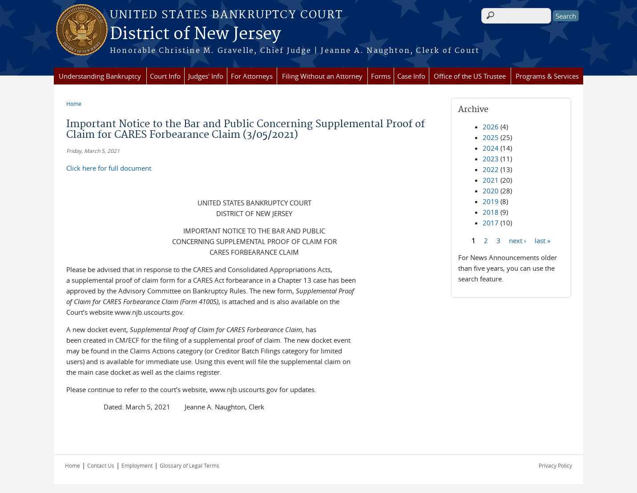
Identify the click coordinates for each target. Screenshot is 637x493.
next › (517, 240)
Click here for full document (108, 168)
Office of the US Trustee (470, 76)
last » (542, 240)
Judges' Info (205, 76)
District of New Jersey (195, 34)
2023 (491, 158)
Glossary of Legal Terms (189, 465)
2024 (491, 148)
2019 (491, 201)
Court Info (165, 76)
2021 (491, 180)
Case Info (411, 76)
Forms (381, 76)
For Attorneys (252, 76)
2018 (491, 212)
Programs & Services (547, 76)
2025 (491, 137)
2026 (491, 126)
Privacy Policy (555, 465)
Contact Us (100, 465)
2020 (491, 190)
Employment (137, 465)
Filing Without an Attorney (322, 76)
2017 (491, 222)
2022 (491, 169)
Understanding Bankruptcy (100, 76)
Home (73, 103)
